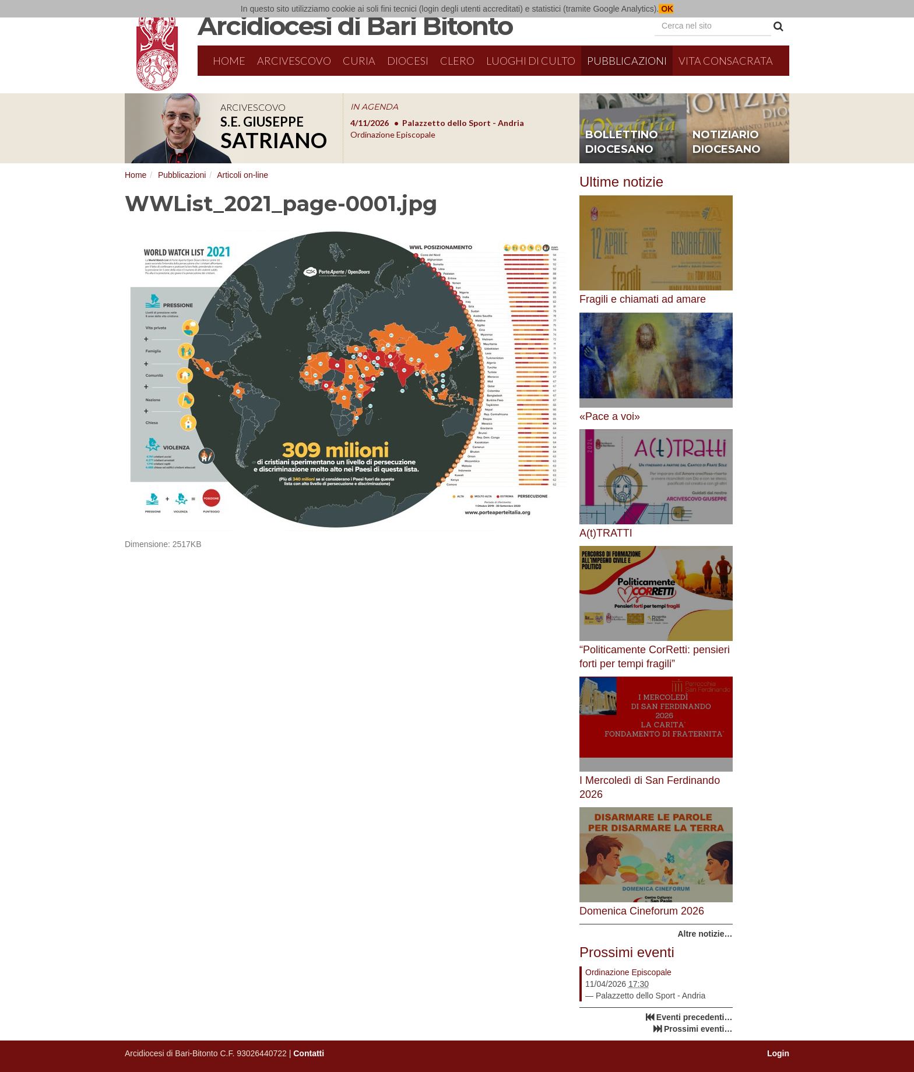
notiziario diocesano (726, 142)
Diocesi (407, 60)
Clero (457, 60)
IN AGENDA (374, 106)
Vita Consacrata (726, 60)
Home (229, 60)
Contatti (308, 1053)
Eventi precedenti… (694, 1017)
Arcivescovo (294, 60)
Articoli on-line (242, 175)
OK (666, 8)
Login (778, 1053)
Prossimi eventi (626, 952)
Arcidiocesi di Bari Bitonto (355, 25)
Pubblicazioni (627, 60)
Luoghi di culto (530, 60)
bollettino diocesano (621, 142)
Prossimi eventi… (698, 1029)
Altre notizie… (704, 933)
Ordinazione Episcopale (628, 972)
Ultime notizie (621, 182)
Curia (359, 60)
